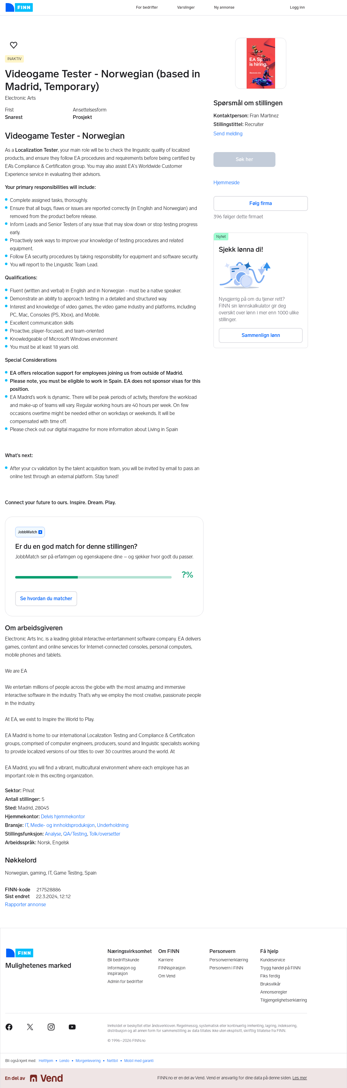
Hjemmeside (226, 183)
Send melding (228, 134)
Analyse (53, 834)
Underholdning (113, 825)
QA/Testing (75, 834)
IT (26, 825)
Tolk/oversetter (104, 834)
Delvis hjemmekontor (63, 816)
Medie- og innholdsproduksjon (62, 825)
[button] (13, 45)
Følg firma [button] (260, 203)
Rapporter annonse (25, 904)
